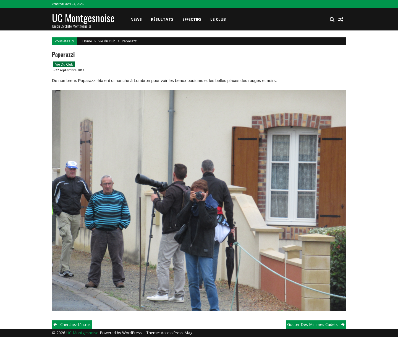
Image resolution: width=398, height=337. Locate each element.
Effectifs (191, 19)
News (136, 19)
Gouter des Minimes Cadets (312, 324)
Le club (218, 19)
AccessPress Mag (176, 332)
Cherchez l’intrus (75, 324)
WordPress (132, 332)
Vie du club (107, 41)
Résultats (162, 19)
